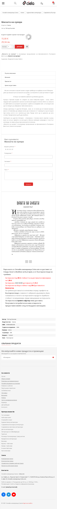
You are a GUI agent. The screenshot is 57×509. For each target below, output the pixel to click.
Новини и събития (7, 386)
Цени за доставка (10, 85)
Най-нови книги (6, 417)
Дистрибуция (5, 405)
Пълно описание (10, 73)
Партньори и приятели (8, 388)
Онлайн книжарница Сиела (10, 12)
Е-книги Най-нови (6, 448)
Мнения (7, 77)
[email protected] (11, 487)
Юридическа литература (9, 439)
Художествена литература (34, 12)
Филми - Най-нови (6, 446)
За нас (3, 376)
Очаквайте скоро (6, 420)
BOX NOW (19, 283)
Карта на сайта (27, 503)
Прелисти (8, 81)
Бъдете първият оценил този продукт (13, 34)
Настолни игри (5, 451)
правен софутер (23, 301)
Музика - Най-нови (7, 443)
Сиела (9, 25)
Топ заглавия (5, 415)
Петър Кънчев (10, 28)
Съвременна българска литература (12, 424)
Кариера (4, 402)
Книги (22, 12)
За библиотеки (6, 390)
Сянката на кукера (14, 56)
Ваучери (4, 441)
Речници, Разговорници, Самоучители (13, 436)
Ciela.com (21, 474)
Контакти (4, 407)
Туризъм (4, 434)
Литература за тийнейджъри (10, 432)
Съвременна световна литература (12, 427)
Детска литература (7, 429)
